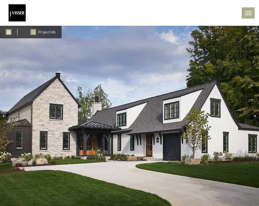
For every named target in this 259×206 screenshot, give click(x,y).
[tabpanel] (129, 116)
